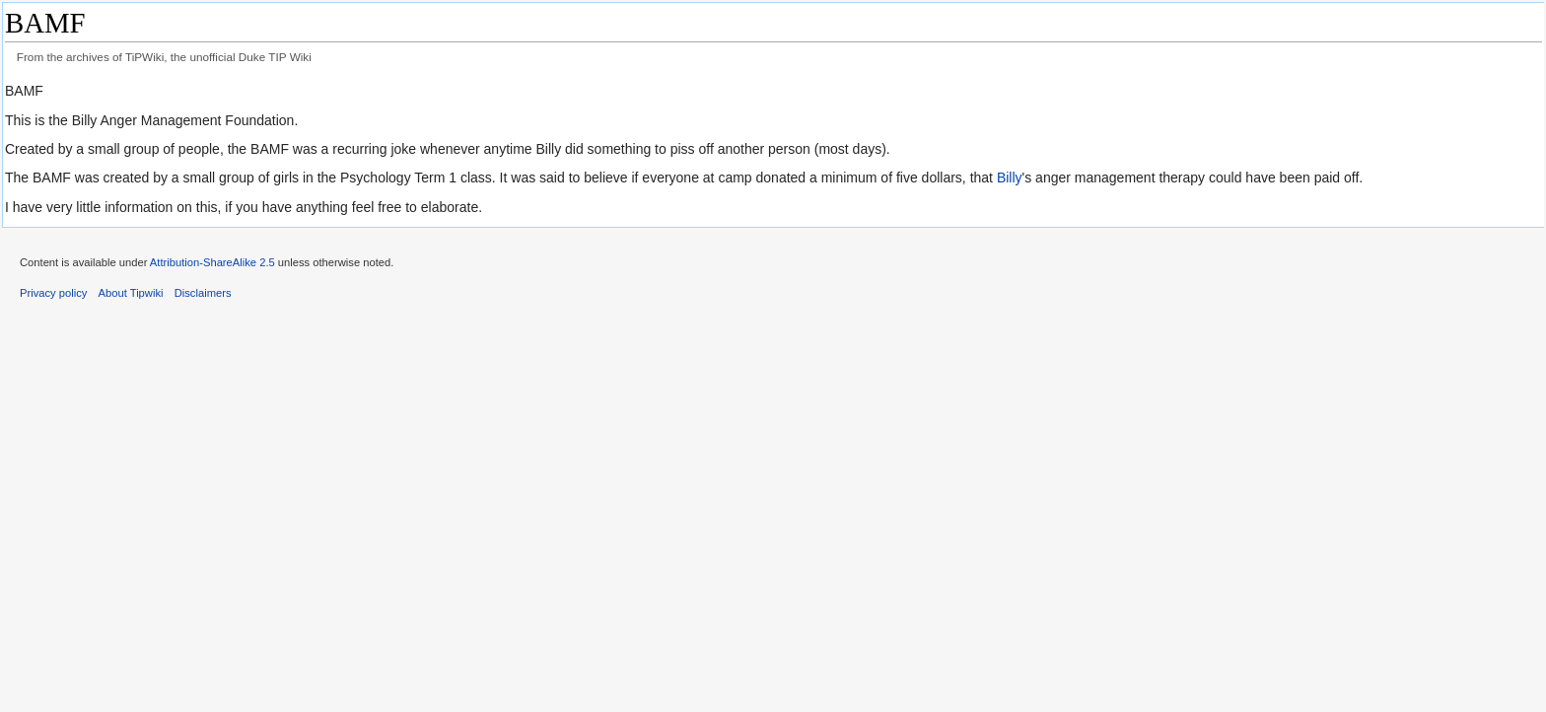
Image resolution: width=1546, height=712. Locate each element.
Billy (1009, 177)
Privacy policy (53, 293)
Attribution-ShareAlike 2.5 (212, 262)
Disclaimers (203, 293)
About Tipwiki (131, 293)
